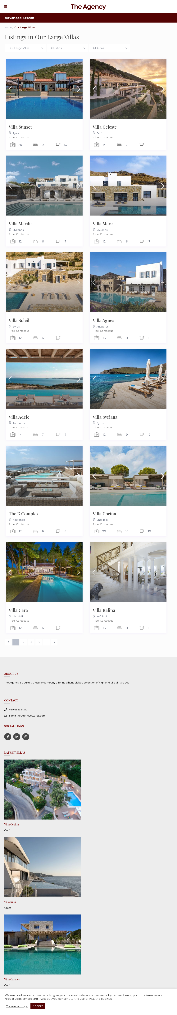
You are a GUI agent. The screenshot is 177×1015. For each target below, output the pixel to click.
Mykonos (18, 230)
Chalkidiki (102, 519)
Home (8, 27)
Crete (7, 906)
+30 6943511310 (18, 709)
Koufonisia (19, 519)
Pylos (16, 133)
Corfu (100, 133)
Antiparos (102, 326)
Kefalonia (102, 616)
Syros (16, 326)
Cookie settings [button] (17, 1006)
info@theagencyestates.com (27, 715)
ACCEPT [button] (38, 1006)
